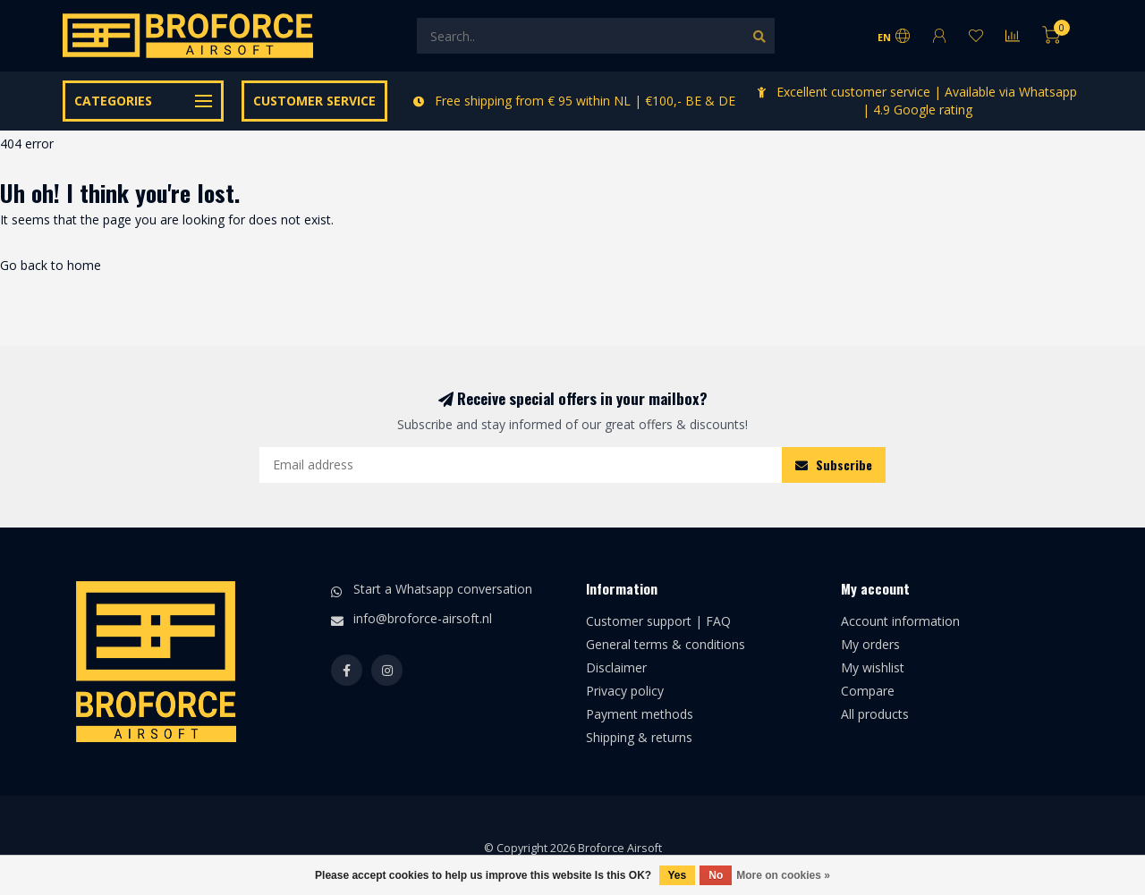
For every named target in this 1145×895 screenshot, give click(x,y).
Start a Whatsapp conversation (442, 588)
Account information (900, 620)
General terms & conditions (665, 644)
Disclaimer (616, 667)
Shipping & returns (639, 737)
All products (875, 713)
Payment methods (639, 713)
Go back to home (50, 265)
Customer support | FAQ (658, 620)
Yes (677, 875)
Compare (868, 690)
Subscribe (833, 464)
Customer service (314, 100)
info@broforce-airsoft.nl (422, 618)
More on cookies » (783, 875)
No (715, 875)
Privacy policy (625, 690)
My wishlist (872, 667)
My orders (870, 644)
